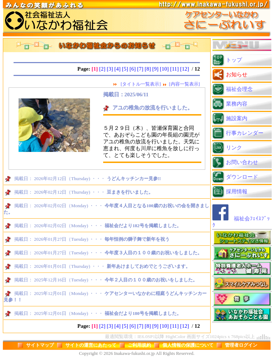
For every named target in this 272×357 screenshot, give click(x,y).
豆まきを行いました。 (130, 192)
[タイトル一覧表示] (141, 84)
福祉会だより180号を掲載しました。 (143, 313)
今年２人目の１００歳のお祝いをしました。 (151, 279)
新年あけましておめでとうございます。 (148, 266)
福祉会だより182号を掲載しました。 (143, 225)
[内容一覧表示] (184, 84)
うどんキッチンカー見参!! (134, 178)
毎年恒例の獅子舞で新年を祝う (137, 239)
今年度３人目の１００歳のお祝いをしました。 (153, 252)
